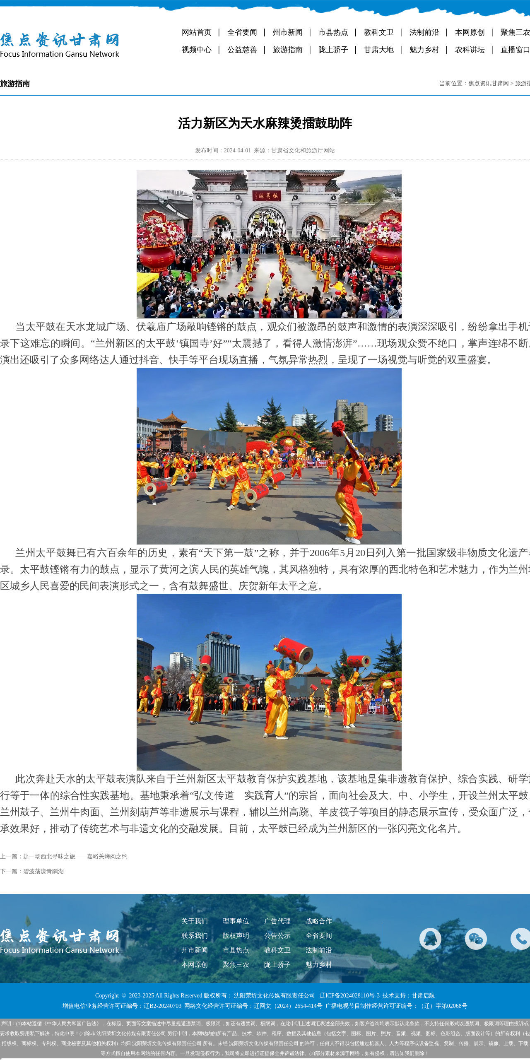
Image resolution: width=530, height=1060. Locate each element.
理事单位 (236, 921)
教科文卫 (379, 32)
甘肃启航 (423, 996)
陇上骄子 (333, 50)
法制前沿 (424, 32)
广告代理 (277, 921)
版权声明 (236, 935)
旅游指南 (288, 50)
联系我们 (194, 935)
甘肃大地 (379, 50)
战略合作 (319, 921)
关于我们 (194, 921)
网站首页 (197, 32)
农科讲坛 (470, 50)
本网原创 (470, 32)
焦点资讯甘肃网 (488, 83)
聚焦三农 (236, 964)
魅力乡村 (424, 50)
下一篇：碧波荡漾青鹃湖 (32, 871)
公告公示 (277, 935)
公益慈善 (242, 50)
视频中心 (197, 50)
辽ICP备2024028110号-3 (350, 996)
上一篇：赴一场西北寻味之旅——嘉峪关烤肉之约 (64, 856)
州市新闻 (288, 32)
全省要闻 (242, 32)
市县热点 (333, 32)
